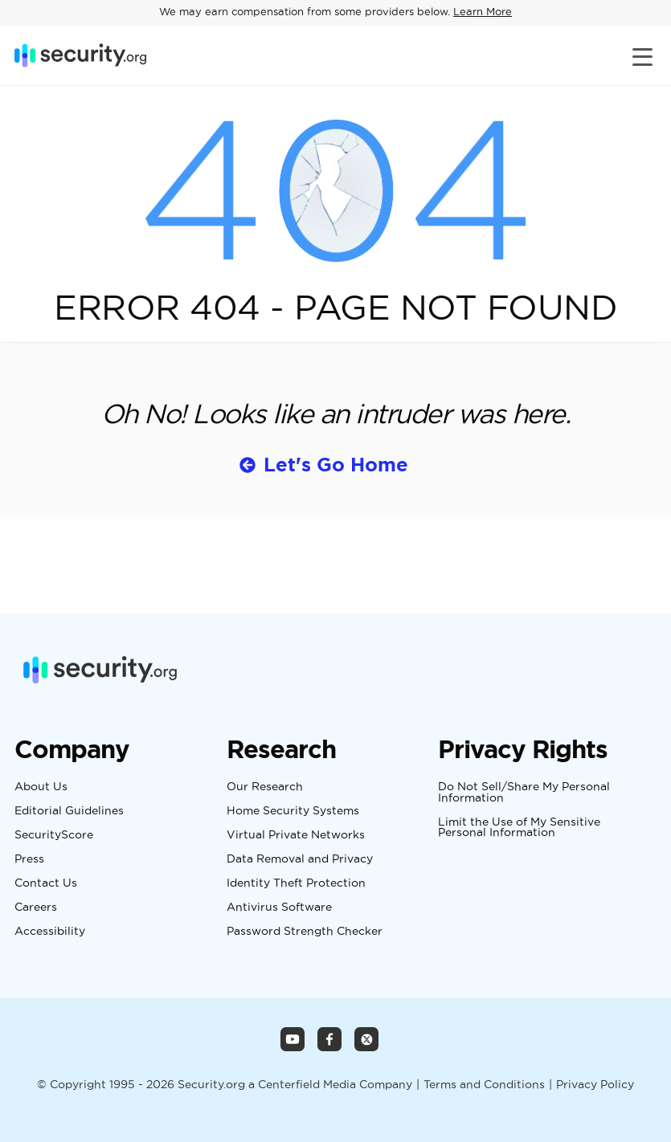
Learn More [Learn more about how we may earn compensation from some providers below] (482, 11)
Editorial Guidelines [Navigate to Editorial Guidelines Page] (69, 811)
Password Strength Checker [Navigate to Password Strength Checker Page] (305, 931)
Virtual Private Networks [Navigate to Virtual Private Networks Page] (296, 835)
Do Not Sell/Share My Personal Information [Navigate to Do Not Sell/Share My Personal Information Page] (524, 792)
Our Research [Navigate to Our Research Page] (265, 787)
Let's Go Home (336, 464)
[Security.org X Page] (366, 1039)
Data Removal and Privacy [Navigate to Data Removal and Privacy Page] (300, 859)
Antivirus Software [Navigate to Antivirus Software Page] (279, 907)
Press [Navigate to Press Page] (29, 859)
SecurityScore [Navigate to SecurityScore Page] (53, 835)
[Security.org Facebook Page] (329, 1039)
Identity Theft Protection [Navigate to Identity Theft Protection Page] (296, 883)
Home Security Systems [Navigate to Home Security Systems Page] (293, 811)
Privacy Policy (595, 1085)
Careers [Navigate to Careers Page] (35, 907)
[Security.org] (80, 55)
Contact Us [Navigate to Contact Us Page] (45, 883)
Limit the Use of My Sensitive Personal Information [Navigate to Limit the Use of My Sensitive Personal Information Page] (519, 827)
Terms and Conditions (484, 1085)
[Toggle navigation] (644, 55)
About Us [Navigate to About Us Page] (41, 787)
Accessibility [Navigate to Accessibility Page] (49, 931)
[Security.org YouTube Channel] (292, 1039)
